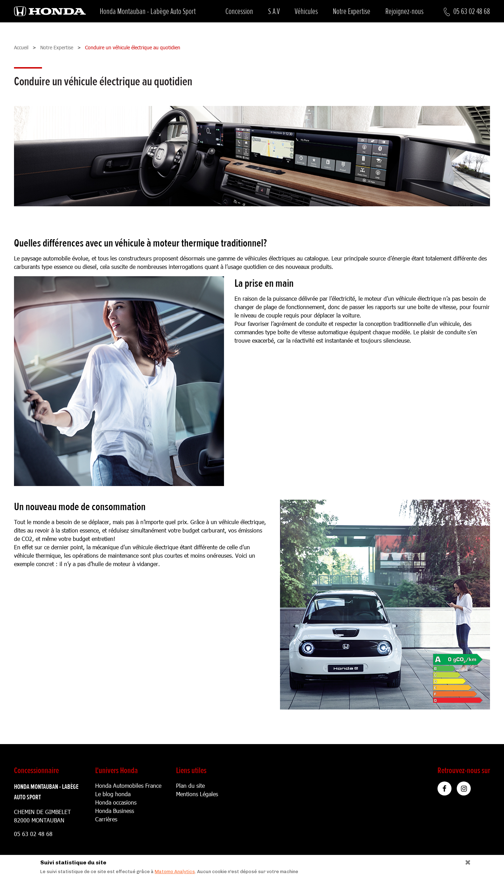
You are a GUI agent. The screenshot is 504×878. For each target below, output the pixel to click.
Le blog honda (113, 794)
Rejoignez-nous (404, 11)
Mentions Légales (197, 794)
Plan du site (190, 785)
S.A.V (274, 11)
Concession (239, 11)
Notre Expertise (351, 11)
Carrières (106, 819)
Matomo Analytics (175, 871)
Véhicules (306, 11)
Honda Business (114, 810)
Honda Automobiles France (128, 785)
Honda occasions (115, 802)
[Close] (465, 860)
